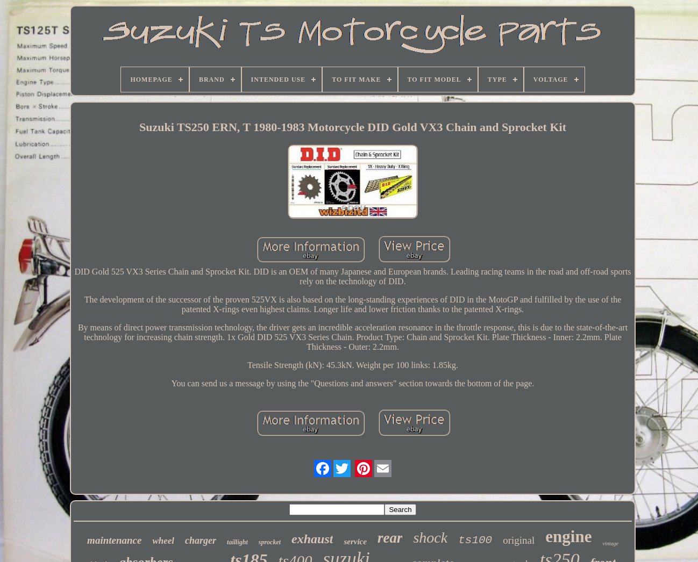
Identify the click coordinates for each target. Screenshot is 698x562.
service (355, 541)
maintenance (114, 540)
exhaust (312, 539)
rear (390, 538)
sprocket (270, 542)
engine (568, 536)
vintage (610, 543)
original (519, 540)
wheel (163, 541)
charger (200, 540)
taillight (237, 542)
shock (430, 537)
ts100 (475, 540)
